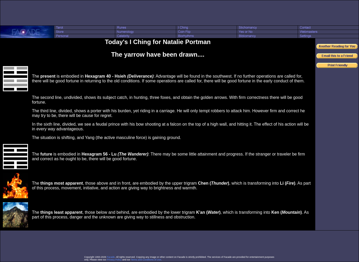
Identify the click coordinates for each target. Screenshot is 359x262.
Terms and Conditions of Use (146, 259)
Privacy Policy (114, 259)
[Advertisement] (179, 13)
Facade (111, 257)
